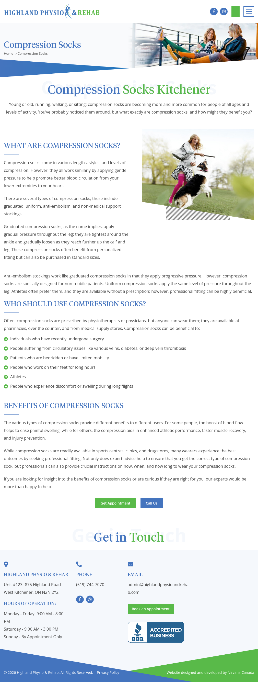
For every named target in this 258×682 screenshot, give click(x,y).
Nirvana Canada (241, 672)
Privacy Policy (108, 672)
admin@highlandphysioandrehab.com (158, 588)
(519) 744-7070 (90, 584)
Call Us (152, 503)
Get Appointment (116, 503)
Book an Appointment (235, 11)
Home (8, 53)
